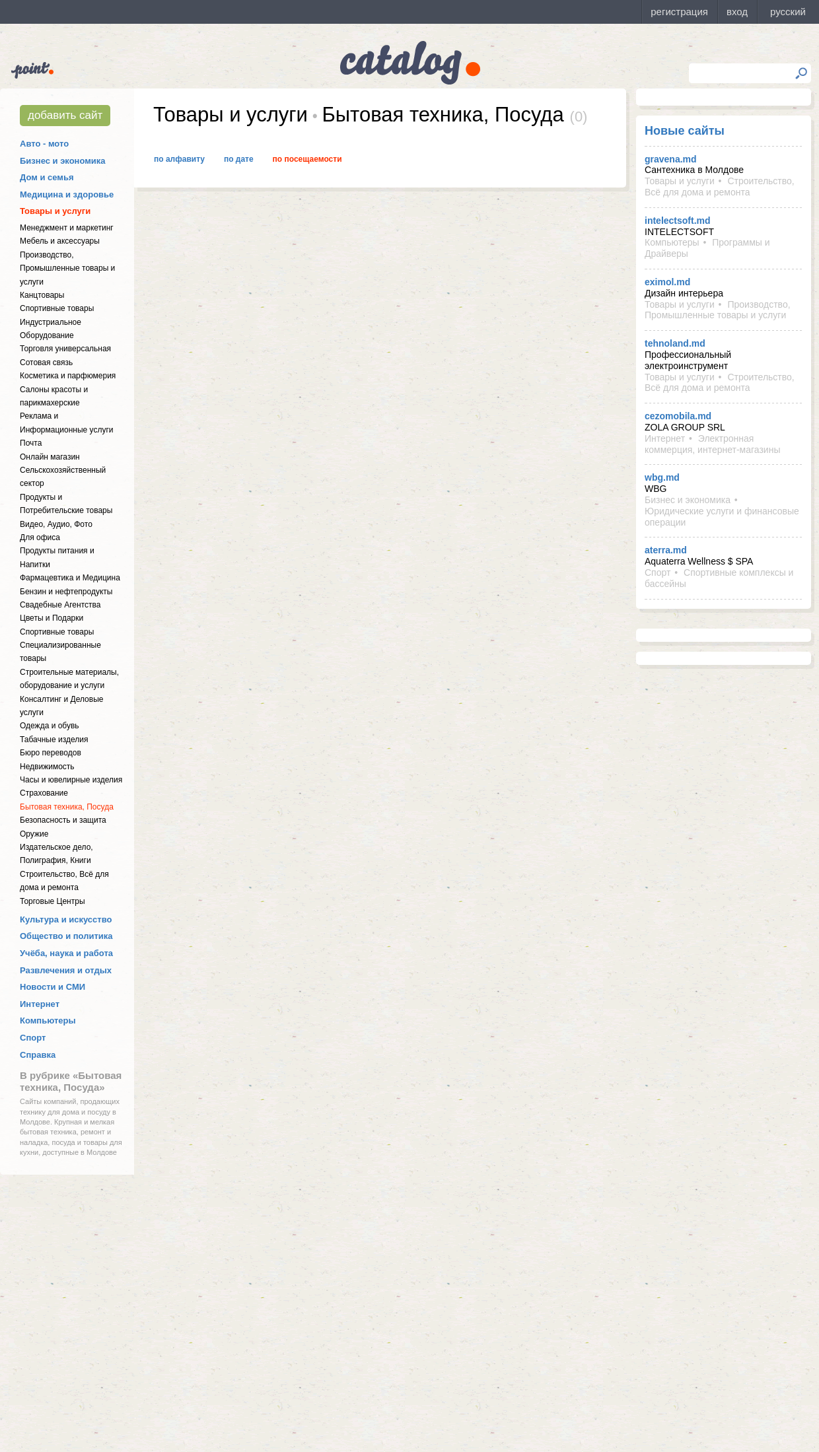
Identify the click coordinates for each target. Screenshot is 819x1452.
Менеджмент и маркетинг (67, 227)
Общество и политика (66, 936)
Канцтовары (42, 295)
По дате (239, 159)
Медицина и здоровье (67, 194)
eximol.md (667, 282)
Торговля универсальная (65, 348)
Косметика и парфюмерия (68, 375)
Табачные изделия (54, 739)
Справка (37, 1055)
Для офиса (40, 537)
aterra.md (666, 550)
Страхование (44, 793)
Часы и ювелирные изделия (71, 779)
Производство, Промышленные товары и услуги (67, 268)
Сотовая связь (46, 362)
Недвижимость (47, 766)
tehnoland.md (675, 343)
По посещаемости (307, 159)
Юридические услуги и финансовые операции (722, 517)
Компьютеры (48, 1020)
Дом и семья (47, 177)
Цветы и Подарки (51, 618)
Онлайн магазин (50, 457)
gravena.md (671, 159)
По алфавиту (179, 159)
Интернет (39, 1004)
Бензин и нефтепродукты (66, 591)
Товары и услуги (55, 211)
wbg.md (662, 477)
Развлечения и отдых (66, 970)
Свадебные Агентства (60, 604)
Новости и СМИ (52, 987)
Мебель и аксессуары (60, 241)
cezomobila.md (678, 416)
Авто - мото (44, 144)
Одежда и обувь (49, 725)
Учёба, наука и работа (66, 953)
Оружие (34, 834)
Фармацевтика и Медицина (70, 577)
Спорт (33, 1038)
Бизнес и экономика (63, 161)
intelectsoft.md (678, 220)
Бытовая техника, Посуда (67, 807)
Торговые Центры (52, 901)
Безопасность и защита (63, 820)
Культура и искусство (66, 919)
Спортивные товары (57, 308)
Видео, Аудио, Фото (56, 524)
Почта (31, 443)
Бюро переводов (50, 752)
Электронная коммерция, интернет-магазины (712, 444)
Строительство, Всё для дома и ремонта (720, 186)
